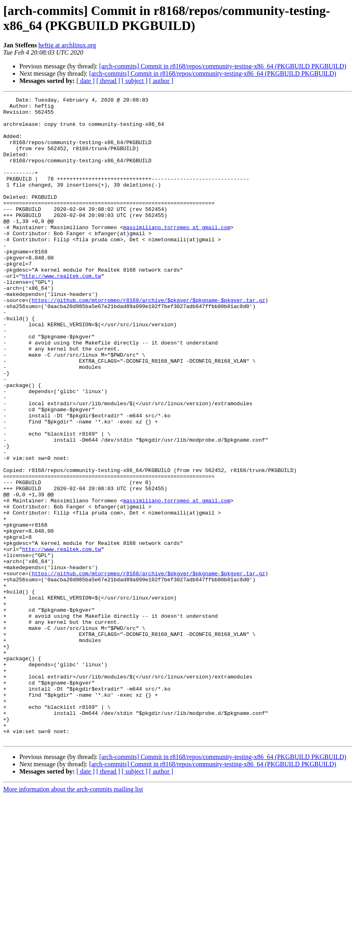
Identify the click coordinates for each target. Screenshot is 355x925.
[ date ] (85, 80)
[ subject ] (135, 80)
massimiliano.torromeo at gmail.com (176, 253)
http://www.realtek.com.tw (61, 312)
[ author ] (161, 80)
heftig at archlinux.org (67, 45)
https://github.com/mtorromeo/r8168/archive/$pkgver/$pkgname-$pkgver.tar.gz (148, 341)
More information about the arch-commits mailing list (73, 917)
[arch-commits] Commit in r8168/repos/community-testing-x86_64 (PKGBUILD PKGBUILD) (222, 66)
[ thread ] (108, 80)
